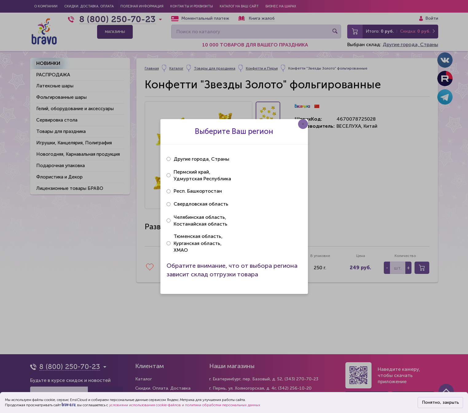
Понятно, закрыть (440, 402)
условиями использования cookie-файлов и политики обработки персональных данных (184, 405)
